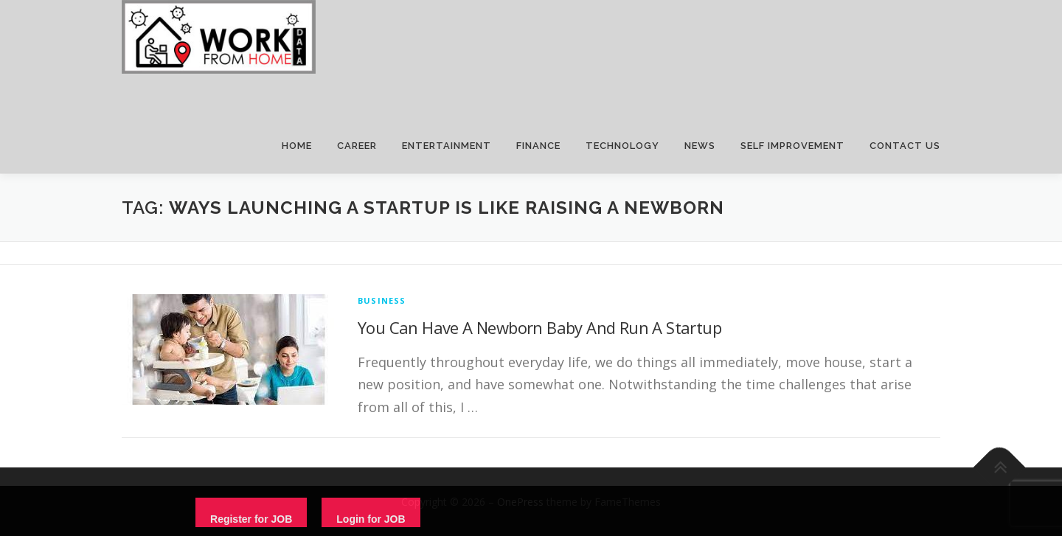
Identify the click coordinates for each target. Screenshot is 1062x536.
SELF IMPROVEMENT (792, 145)
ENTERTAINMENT (446, 145)
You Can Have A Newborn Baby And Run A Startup (539, 327)
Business (382, 300)
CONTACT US (905, 145)
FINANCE (538, 145)
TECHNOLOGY (622, 145)
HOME (297, 145)
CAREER (357, 145)
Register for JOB (251, 519)
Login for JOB (370, 519)
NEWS (699, 145)
